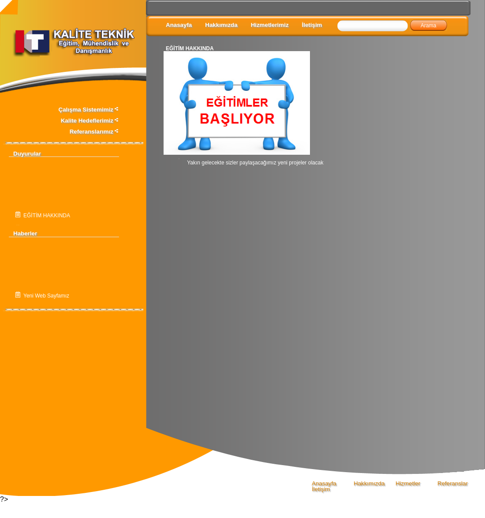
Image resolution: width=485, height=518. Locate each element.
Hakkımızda (221, 25)
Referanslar (452, 483)
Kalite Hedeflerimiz (90, 120)
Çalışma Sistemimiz (89, 109)
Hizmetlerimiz (270, 25)
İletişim (312, 25)
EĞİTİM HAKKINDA (46, 217)
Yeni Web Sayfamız (46, 297)
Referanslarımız (94, 131)
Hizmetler (407, 483)
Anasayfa (179, 25)
